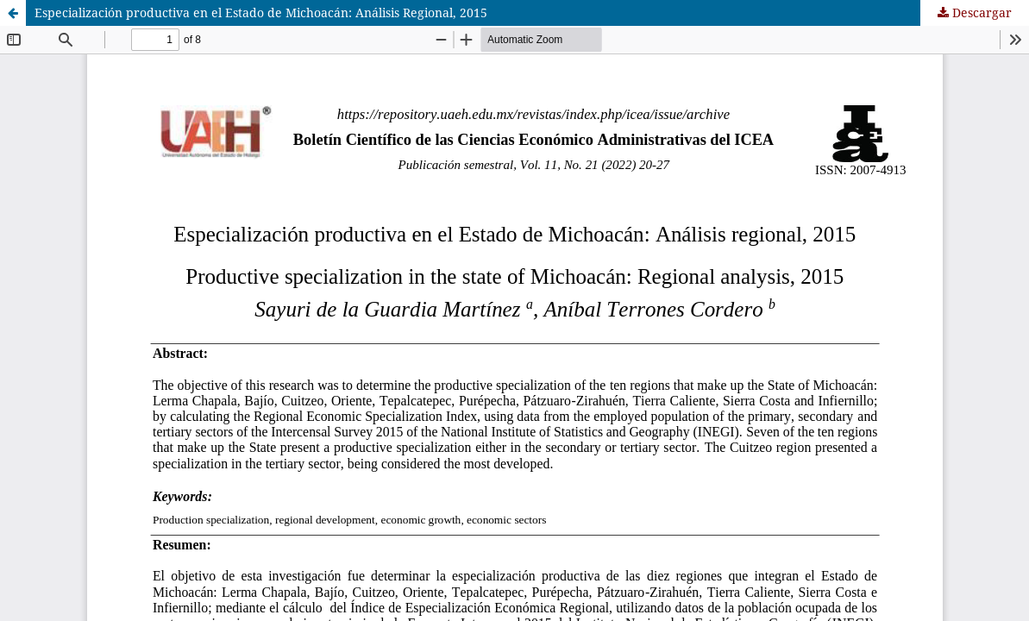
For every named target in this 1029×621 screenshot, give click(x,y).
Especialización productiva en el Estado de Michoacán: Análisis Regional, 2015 (261, 12)
